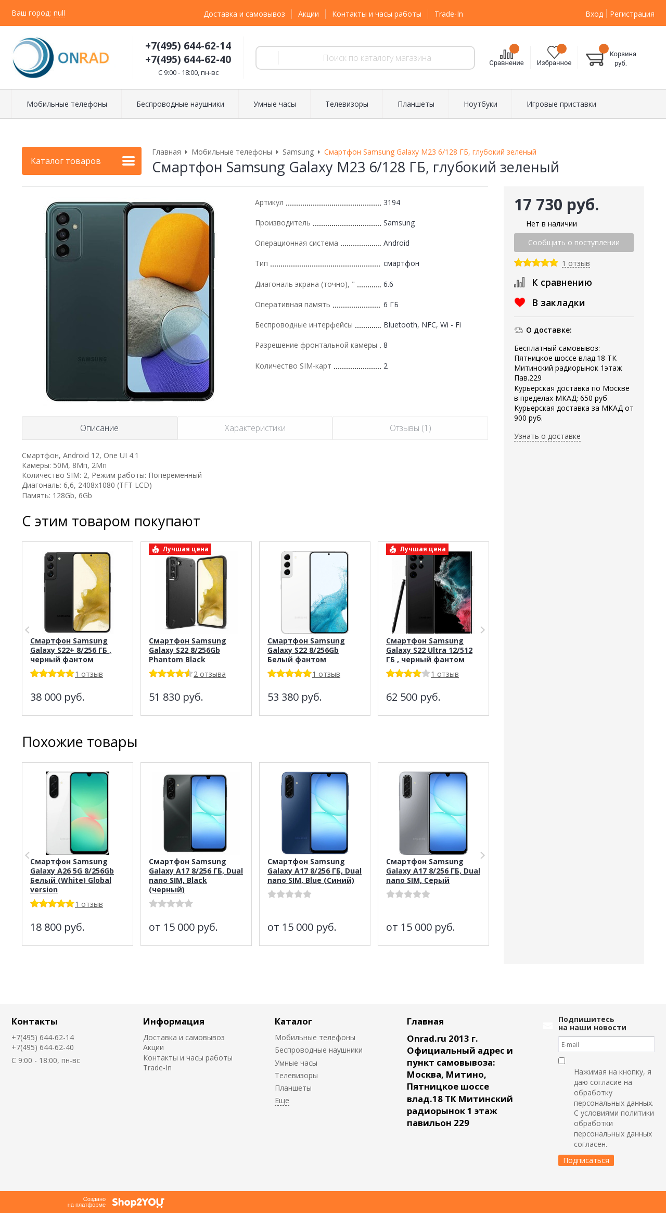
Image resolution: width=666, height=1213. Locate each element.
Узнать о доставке (547, 436)
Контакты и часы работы (376, 14)
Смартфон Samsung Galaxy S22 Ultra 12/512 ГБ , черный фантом (429, 650)
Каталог (293, 1021)
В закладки (558, 302)
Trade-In (448, 14)
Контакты (34, 1021)
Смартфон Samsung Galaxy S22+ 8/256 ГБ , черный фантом (70, 650)
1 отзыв (576, 264)
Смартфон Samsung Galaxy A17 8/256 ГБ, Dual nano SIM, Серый (433, 870)
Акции (308, 14)
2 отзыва (210, 674)
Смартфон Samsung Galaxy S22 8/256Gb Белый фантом (306, 650)
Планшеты (293, 1088)
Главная (425, 1021)
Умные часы (296, 1063)
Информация (173, 1021)
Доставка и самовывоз (244, 14)
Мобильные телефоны (315, 1037)
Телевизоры (296, 1075)
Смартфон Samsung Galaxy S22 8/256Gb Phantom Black (187, 650)
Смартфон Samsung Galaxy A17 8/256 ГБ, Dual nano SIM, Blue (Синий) (314, 870)
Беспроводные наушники (319, 1050)
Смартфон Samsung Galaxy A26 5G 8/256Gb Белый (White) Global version (72, 875)
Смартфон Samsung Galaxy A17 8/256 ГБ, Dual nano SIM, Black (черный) (196, 875)
